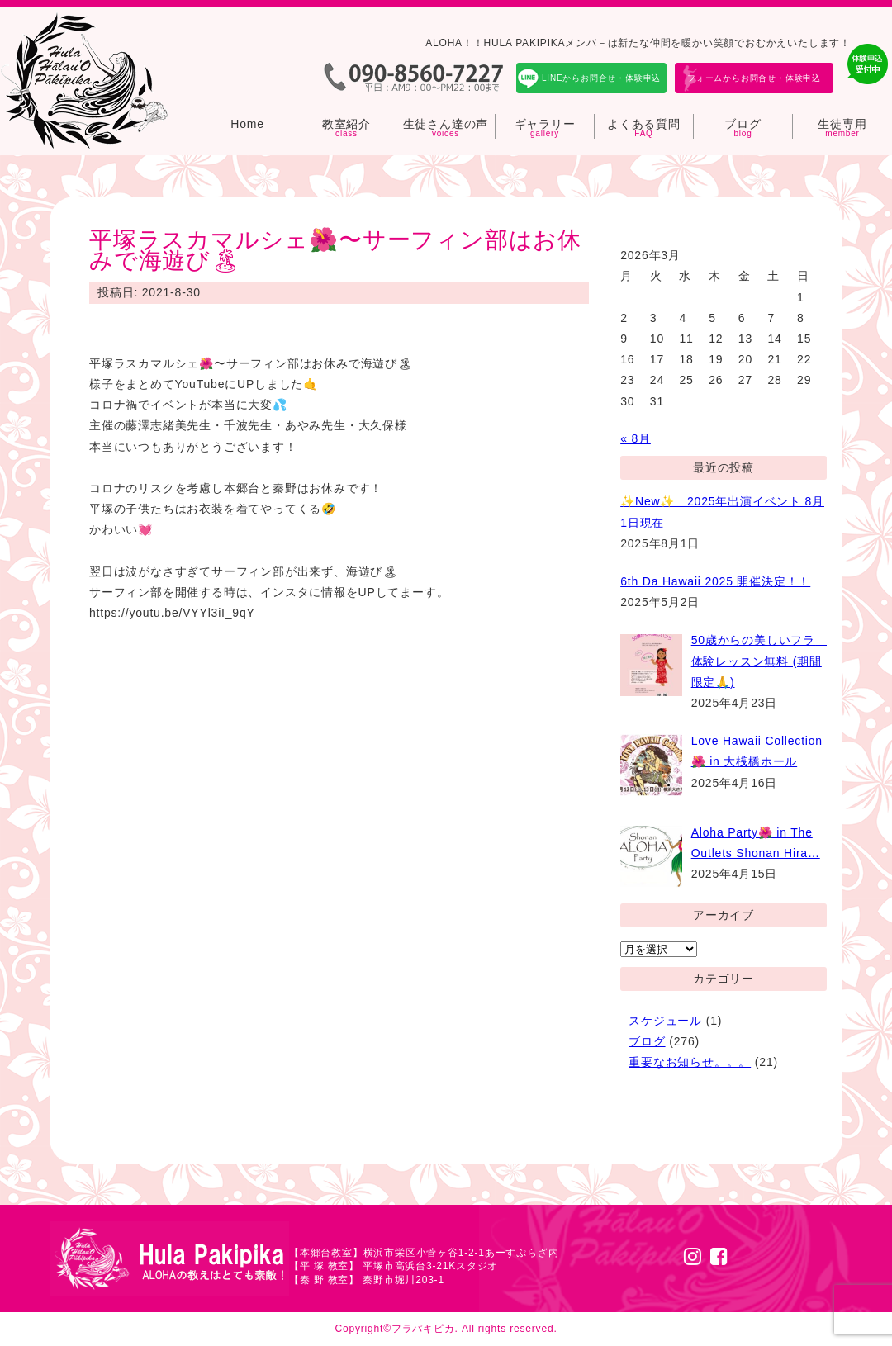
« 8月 (635, 438)
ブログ (742, 123)
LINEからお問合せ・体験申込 (601, 78)
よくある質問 (644, 123)
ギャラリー (545, 123)
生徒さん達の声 (446, 123)
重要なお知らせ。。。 (690, 1062)
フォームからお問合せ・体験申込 (754, 78)
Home (247, 123)
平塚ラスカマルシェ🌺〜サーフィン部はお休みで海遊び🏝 (335, 250)
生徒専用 (842, 123)
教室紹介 (346, 123)
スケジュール (665, 1020)
